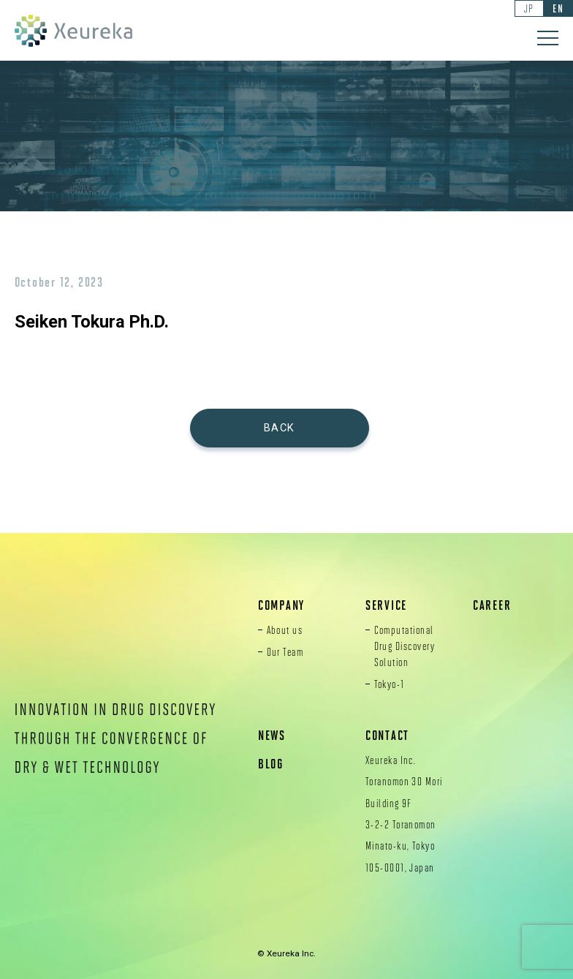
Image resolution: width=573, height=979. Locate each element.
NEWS (272, 735)
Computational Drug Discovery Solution (405, 645)
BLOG (271, 763)
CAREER (492, 605)
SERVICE (386, 605)
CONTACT (387, 735)
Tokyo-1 (389, 683)
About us (285, 629)
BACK (279, 427)
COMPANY (281, 605)
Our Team (285, 651)
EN (558, 8)
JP (529, 8)
